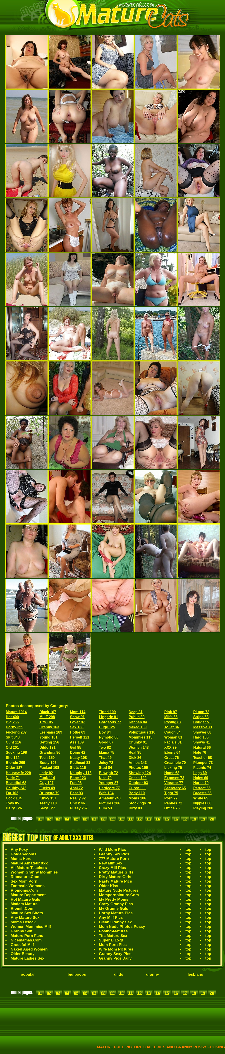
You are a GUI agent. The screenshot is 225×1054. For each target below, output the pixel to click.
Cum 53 (105, 808)
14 (158, 819)
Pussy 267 (79, 808)
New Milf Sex (110, 863)
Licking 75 (173, 768)
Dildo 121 (47, 747)
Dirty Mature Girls (115, 877)
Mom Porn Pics (113, 945)
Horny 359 (14, 727)
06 (85, 819)
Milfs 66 (171, 717)
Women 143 (139, 747)
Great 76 (171, 758)
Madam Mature (24, 904)
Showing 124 (140, 773)
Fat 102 (12, 793)
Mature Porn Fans (27, 936)
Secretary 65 (175, 788)
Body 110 (137, 793)
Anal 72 (76, 788)
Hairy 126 (14, 808)
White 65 (200, 798)
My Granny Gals (113, 908)
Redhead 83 (80, 763)
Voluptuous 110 (142, 732)
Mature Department (28, 895)
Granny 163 (49, 727)
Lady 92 (46, 773)
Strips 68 (201, 717)
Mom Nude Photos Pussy (122, 926)
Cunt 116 (13, 742)
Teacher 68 (202, 758)
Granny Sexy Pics (115, 954)
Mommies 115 (140, 737)
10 (121, 819)
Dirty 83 (135, 808)
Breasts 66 (202, 793)
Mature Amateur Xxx (29, 863)
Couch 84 (172, 732)
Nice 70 (105, 778)
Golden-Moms (23, 854)
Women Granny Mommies (34, 872)
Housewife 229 (18, 773)
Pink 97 (170, 712)
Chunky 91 (138, 742)
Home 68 (172, 773)
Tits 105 (46, 722)
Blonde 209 (15, 763)
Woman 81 (173, 737)
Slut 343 (13, 737)
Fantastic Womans (28, 886)
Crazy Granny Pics (116, 904)
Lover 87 (77, 722)
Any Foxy (19, 849)
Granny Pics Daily (115, 958)
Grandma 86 (49, 752)
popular (28, 974)
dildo (118, 974)
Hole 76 (199, 752)
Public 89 (136, 717)
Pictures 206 (109, 803)
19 (203, 819)
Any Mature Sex (25, 917)
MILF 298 (47, 717)
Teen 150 (47, 758)
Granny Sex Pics (114, 854)
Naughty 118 (80, 773)
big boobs (77, 974)
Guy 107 (46, 783)
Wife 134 (106, 793)
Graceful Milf (22, 945)
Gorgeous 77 (110, 722)
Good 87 (106, 742)
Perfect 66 (202, 788)
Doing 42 (77, 752)
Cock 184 (14, 798)
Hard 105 (201, 737)
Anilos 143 (138, 763)
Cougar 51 (202, 722)
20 (212, 819)
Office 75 (172, 808)
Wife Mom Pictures (116, 949)
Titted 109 (107, 712)
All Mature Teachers (29, 868)
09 (112, 819)
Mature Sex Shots (27, 913)
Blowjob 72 (108, 773)
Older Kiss (108, 886)
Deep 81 (135, 712)
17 (185, 819)
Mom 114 (77, 712)
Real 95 (135, 752)
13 (148, 819)
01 (40, 819)
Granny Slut (21, 931)
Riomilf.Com (22, 908)
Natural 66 (202, 747)
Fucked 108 (49, 768)
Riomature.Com (25, 877)
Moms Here (21, 859)
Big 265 (12, 722)
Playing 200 (203, 808)
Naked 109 (137, 727)
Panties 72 (173, 803)
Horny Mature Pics (116, 913)
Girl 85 (75, 747)
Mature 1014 (16, 712)
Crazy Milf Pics (112, 868)
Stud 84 (105, 768)
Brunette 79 (49, 793)
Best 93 (76, 793)
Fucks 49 (47, 788)
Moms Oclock (23, 922)
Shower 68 (202, 732)
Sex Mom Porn (24, 881)
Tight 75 (171, 793)
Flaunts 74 (202, 768)
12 (139, 819)
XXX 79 (170, 747)
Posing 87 (173, 722)
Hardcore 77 (109, 788)
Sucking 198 (16, 752)
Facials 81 (173, 742)
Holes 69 (200, 778)
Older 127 (14, 768)
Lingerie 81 (108, 717)
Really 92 (78, 798)
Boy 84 (105, 732)
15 (167, 819)
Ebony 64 (172, 752)
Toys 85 (12, 803)
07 (94, 819)
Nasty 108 (78, 758)
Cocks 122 (137, 778)
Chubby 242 (16, 788)
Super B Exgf (111, 940)
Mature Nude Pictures (119, 890)
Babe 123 (78, 778)
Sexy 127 (47, 808)
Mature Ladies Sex (27, 958)
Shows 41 (201, 742)
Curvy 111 (137, 788)
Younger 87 (108, 783)
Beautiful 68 (16, 783)
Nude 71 (13, 778)
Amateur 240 (110, 798)
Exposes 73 (174, 778)
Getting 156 (49, 742)
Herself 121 (79, 737)
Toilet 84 (171, 727)
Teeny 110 (48, 803)
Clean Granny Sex (115, 922)
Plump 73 (201, 712)
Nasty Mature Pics (115, 881)
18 (194, 819)
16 (176, 819)
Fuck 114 (47, 778)
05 (76, 819)
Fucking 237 (16, 732)
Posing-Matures (113, 931)
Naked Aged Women (29, 949)
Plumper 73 (203, 763)
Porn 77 (171, 798)
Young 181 (48, 737)
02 (49, 819)
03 (58, 819)
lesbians (195, 974)
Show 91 (77, 717)
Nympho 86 (108, 737)
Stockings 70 (140, 803)
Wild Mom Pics (112, 849)
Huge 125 (107, 727)
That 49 (105, 758)
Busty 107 (48, 763)
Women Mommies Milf (31, 926)
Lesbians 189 (50, 732)
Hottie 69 (77, 732)
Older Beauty (23, 954)
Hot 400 (12, 717)
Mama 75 (106, 752)
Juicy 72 (106, 763)
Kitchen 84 (138, 722)
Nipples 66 (202, 803)
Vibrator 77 (173, 783)
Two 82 (105, 747)
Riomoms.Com (24, 890)
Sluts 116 (78, 768)
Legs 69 (200, 773)
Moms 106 (137, 798)
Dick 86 (135, 758)
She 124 (12, 758)
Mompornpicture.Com (119, 895)
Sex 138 (77, 727)
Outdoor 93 (138, 783)
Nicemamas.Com (26, 940)
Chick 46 (77, 803)
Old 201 (12, 747)
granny (152, 974)
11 (130, 819)
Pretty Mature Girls (116, 872)
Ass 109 (77, 742)
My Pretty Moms (113, 899)
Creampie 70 (175, 763)
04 (67, 819)
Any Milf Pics (111, 917)
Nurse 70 (201, 783)
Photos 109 (138, 768)
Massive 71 (203, 727)
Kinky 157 (47, 798)
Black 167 (47, 712)
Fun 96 (76, 783)
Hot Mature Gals (25, 899)
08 (103, 819)
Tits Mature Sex (113, 936)
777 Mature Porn (114, 859)
